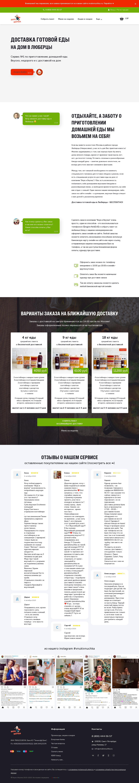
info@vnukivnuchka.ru (103, 749)
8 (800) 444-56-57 (102, 736)
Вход (112, 10)
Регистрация (122, 10)
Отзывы (54, 747)
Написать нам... (57, 760)
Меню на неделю (69, 430)
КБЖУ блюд (56, 756)
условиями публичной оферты (81, 770)
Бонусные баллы (58, 739)
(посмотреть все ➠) (101, 463)
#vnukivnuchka (84, 648)
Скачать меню (57, 751)
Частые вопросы (58, 743)
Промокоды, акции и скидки (63, 735)
